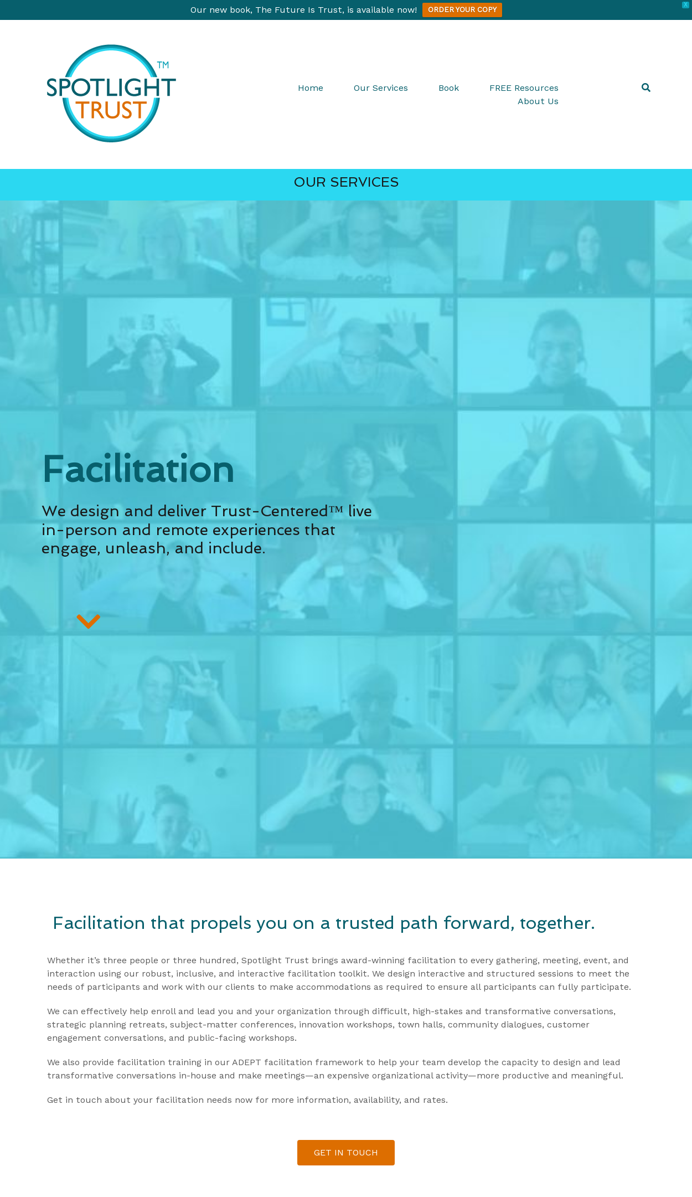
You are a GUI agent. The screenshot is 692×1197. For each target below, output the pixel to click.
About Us (538, 101)
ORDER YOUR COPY (462, 10)
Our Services (381, 88)
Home (310, 88)
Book (448, 88)
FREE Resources (524, 88)
